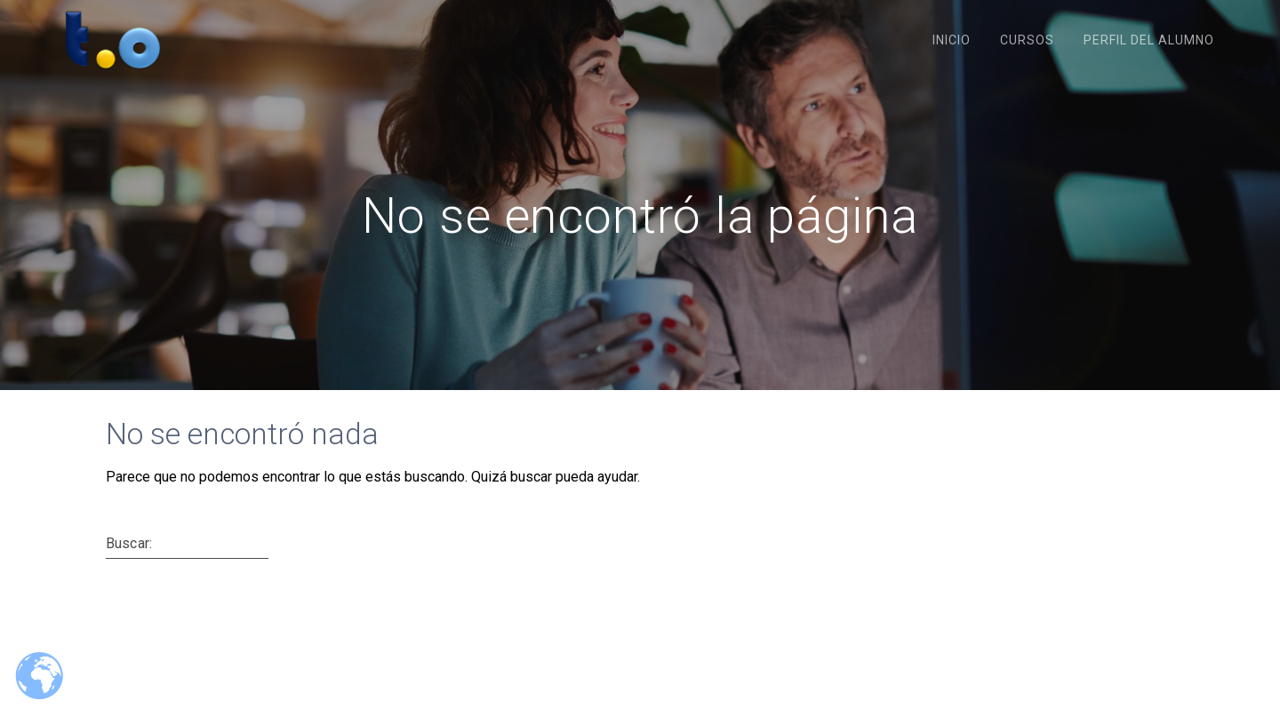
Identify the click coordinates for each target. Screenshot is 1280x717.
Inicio (951, 40)
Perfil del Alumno (1149, 40)
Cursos (1027, 40)
